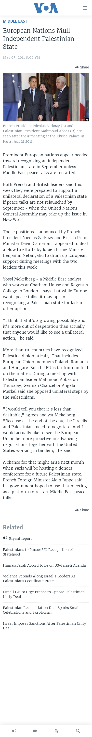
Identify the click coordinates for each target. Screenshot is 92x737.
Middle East (15, 21)
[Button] (82, 67)
